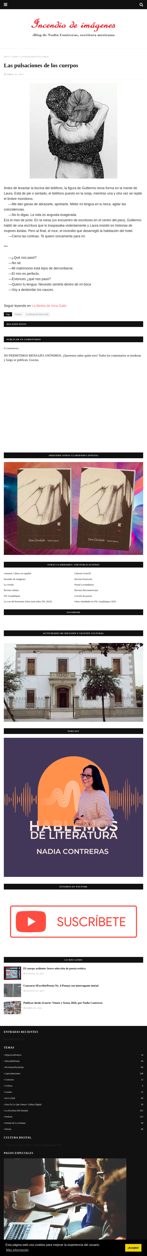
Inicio (6, 56)
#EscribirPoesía (74, 1061)
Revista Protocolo (83, 579)
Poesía (74, 1129)
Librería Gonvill (82, 573)
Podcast (74, 1117)
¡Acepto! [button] (133, 1247)
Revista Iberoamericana (86, 590)
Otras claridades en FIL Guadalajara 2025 (95, 601)
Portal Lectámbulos (84, 584)
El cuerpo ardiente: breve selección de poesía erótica (54, 968)
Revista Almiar (11, 590)
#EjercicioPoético (74, 1055)
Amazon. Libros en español (17, 573)
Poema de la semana (74, 1123)
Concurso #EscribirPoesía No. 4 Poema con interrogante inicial (60, 985)
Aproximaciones (74, 1073)
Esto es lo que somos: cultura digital (74, 1104)
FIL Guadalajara (12, 595)
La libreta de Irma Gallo (50, 306)
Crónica (74, 1086)
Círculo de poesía (83, 595)
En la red (74, 1098)
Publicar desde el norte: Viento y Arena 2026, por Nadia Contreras (63, 1002)
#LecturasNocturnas (74, 1067)
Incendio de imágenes (14, 579)
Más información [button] (17, 1250)
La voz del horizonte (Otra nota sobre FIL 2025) (28, 601)
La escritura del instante (74, 1110)
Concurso (74, 1080)
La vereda (9, 584)
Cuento (14, 56)
